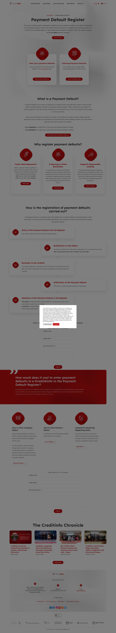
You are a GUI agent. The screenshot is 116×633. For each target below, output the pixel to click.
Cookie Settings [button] (47, 324)
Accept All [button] (56, 324)
